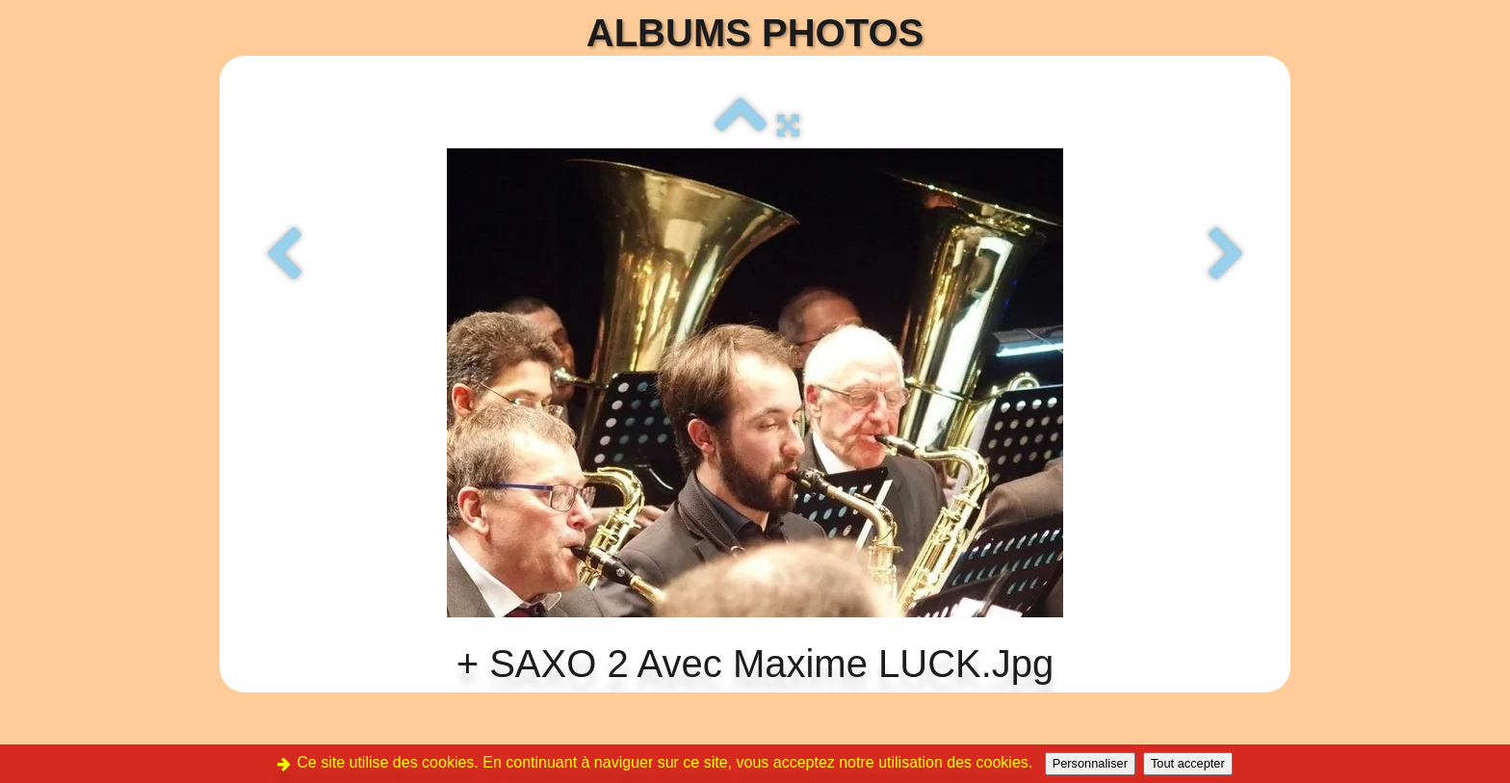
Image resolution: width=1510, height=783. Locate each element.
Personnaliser (1090, 763)
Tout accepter (1188, 763)
